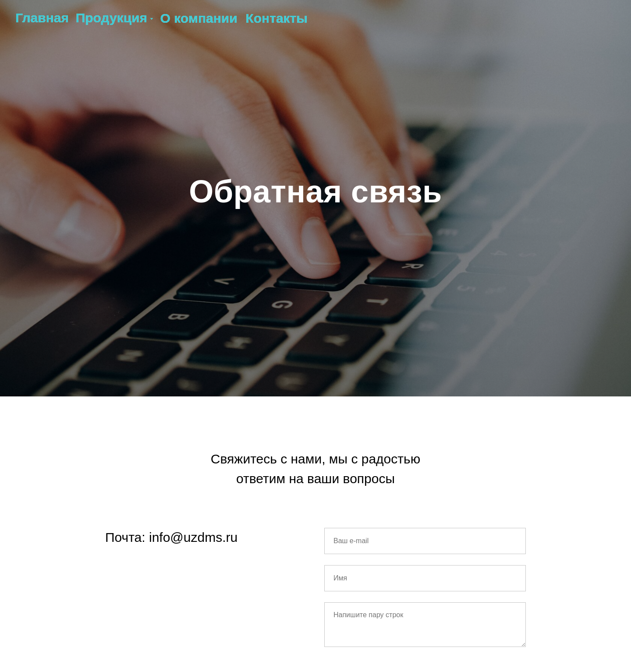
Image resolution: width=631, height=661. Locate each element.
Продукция (111, 18)
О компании (198, 18)
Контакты (276, 18)
